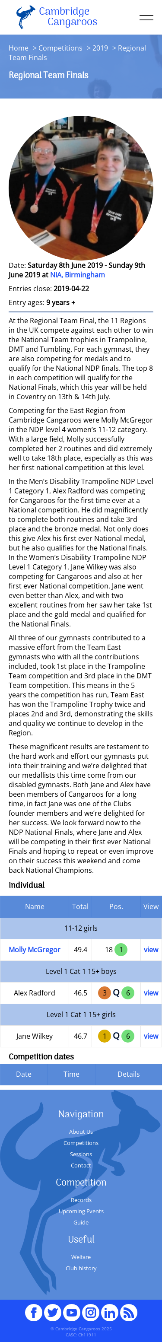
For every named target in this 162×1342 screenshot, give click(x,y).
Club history (81, 1268)
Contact (81, 1165)
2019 (100, 48)
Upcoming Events (81, 1211)
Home (19, 48)
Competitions (60, 48)
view (151, 949)
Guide (81, 1222)
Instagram (90, 1308)
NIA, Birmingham (77, 275)
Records (81, 1200)
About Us (81, 1131)
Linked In (109, 1312)
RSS (129, 1308)
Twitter (52, 1308)
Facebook (33, 1308)
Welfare (81, 1257)
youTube (71, 1308)
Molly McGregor (34, 949)
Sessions (81, 1154)
